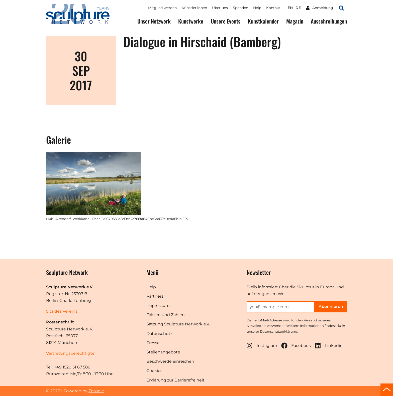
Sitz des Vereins (61, 311)
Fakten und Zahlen (165, 314)
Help (257, 8)
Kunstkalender (263, 21)
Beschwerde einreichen (170, 361)
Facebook (296, 345)
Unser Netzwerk (154, 21)
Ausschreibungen (329, 21)
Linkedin (329, 345)
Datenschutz (159, 333)
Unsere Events (225, 21)
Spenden (240, 8)
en (290, 8)
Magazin (294, 21)
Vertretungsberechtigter (71, 353)
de (298, 8)
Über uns (220, 8)
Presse (153, 342)
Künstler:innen (194, 8)
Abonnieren (331, 306)
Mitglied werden (162, 8)
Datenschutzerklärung (278, 331)
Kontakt (273, 8)
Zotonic (96, 390)
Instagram (262, 345)
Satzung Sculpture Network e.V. (178, 324)
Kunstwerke (190, 21)
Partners (154, 296)
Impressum (158, 305)
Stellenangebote (163, 352)
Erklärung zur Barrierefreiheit (175, 380)
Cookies (154, 370)
